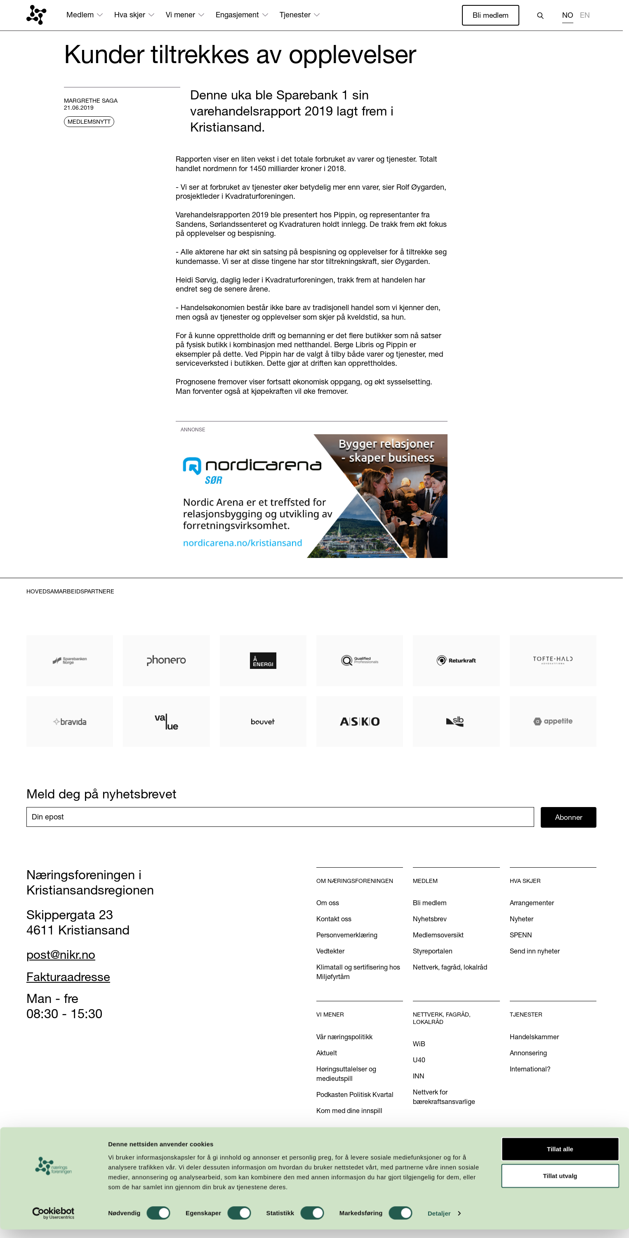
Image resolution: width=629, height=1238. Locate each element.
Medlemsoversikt (438, 935)
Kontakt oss (333, 919)
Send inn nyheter (535, 951)
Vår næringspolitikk (344, 1037)
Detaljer (439, 1221)
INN (418, 1076)
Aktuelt (326, 1053)
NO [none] (567, 15)
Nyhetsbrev (430, 919)
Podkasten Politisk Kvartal (354, 1095)
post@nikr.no (63, 955)
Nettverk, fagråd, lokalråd (450, 967)
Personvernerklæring (346, 935)
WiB (419, 1044)
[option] (585, 16)
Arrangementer (532, 903)
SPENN (521, 935)
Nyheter (521, 919)
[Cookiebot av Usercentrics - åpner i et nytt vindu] (53, 1222)
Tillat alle (560, 1156)
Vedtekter (330, 951)
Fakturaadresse (70, 977)
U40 (419, 1060)
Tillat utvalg (560, 1184)
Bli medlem (490, 15)
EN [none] (585, 15)
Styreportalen (432, 951)
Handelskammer (534, 1037)
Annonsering (528, 1053)
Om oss (327, 903)
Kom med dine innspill (349, 1111)
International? (530, 1069)
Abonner (568, 817)
